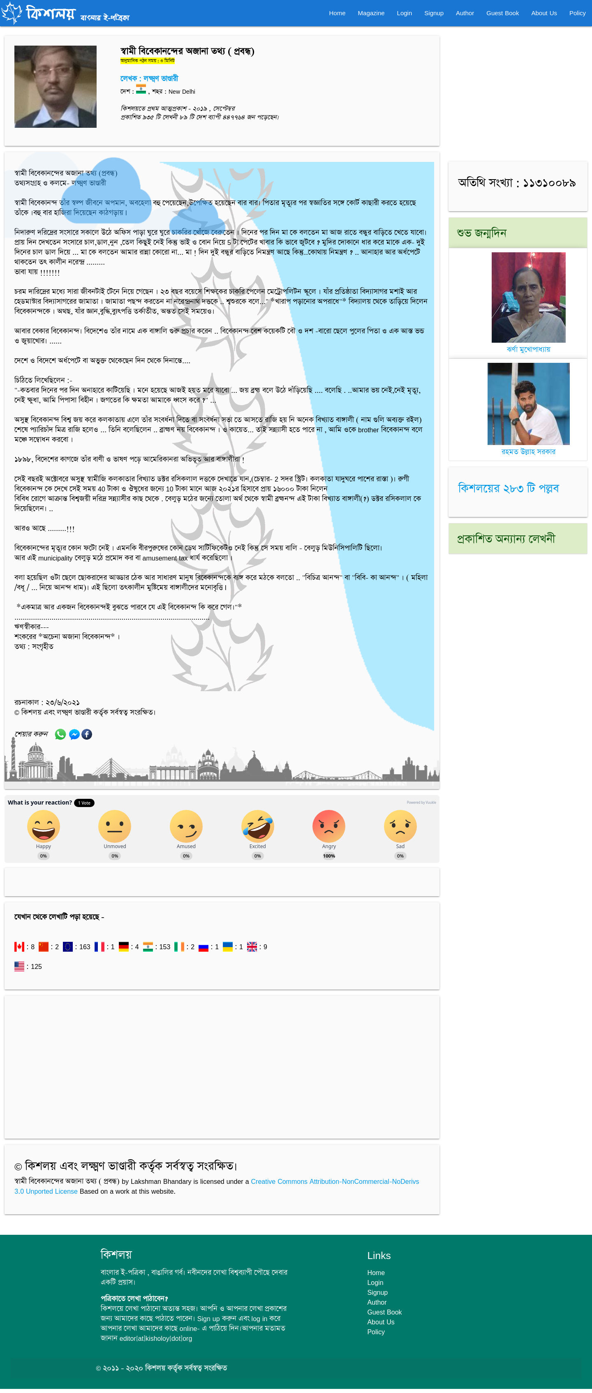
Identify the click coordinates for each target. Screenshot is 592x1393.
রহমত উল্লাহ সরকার (529, 447)
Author (465, 13)
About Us (544, 13)
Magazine (371, 13)
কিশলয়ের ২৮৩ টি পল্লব (508, 489)
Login (404, 13)
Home (337, 13)
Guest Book (502, 13)
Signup (434, 13)
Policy (577, 13)
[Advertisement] (222, 1063)
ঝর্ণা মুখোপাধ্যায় (529, 345)
